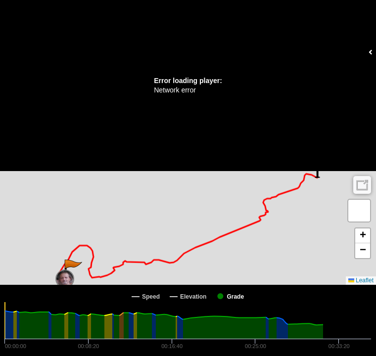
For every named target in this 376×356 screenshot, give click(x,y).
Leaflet (361, 280)
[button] (72, 269)
